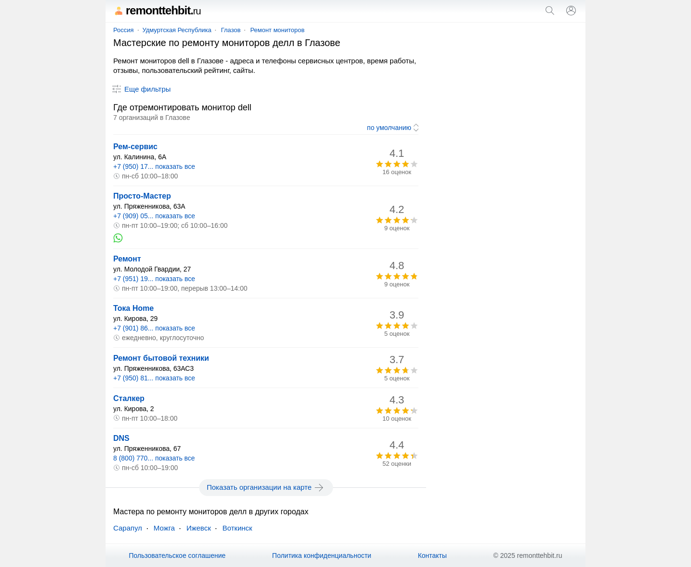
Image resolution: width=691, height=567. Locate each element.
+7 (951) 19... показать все (154, 279)
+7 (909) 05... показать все (154, 216)
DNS (121, 438)
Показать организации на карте (266, 487)
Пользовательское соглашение (177, 555)
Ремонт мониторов (277, 30)
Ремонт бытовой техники (161, 358)
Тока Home (133, 308)
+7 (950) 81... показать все (154, 378)
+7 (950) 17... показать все (154, 166)
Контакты (432, 555)
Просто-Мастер (142, 196)
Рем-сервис (135, 146)
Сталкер (128, 398)
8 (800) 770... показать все (154, 458)
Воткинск (237, 528)
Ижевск (198, 528)
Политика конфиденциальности (321, 555)
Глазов (230, 30)
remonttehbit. (157, 10)
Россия (123, 30)
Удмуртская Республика (177, 30)
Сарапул (127, 528)
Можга (164, 528)
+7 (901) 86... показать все (154, 328)
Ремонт (127, 259)
